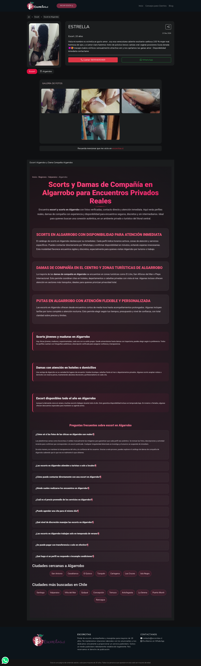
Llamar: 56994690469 (93, 59)
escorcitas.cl (118, 148)
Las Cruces (130, 573)
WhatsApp (146, 59)
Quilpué (84, 592)
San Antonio (57, 573)
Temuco (113, 592)
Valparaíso (52, 177)
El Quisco (88, 573)
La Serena (142, 592)
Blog (171, 5)
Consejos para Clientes (156, 5)
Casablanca (73, 573)
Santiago (41, 592)
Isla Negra (144, 573)
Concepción (98, 592)
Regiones (43, 177)
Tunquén (101, 573)
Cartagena (115, 573)
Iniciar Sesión (66, 6)
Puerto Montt (158, 592)
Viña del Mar (70, 592)
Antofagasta (127, 592)
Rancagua (100, 600)
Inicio (141, 5)
